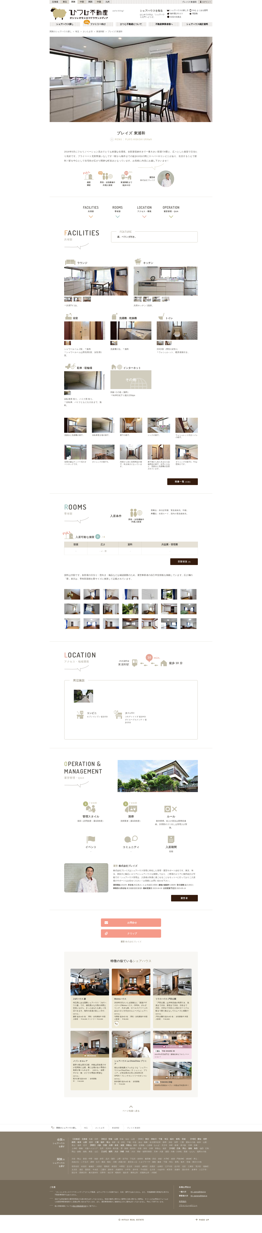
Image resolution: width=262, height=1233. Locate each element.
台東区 (160, 1166)
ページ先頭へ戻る (131, 1111)
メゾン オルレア (80, 1061)
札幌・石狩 (93, 1139)
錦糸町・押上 (191, 1159)
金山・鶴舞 (143, 1142)
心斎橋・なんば (153, 1145)
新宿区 (114, 1166)
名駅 (113, 1142)
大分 (116, 1152)
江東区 (190, 1166)
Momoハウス (120, 999)
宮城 (110, 1139)
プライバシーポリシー (188, 1205)
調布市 (110, 1170)
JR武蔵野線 (124, 661)
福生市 (125, 1173)
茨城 (183, 1139)
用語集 (193, 13)
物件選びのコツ (175, 13)
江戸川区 (168, 1166)
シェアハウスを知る (151, 10)
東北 (65, 2)
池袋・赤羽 (98, 1159)
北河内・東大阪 (112, 1148)
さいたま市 (88, 31)
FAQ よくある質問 (198, 10)
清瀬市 (177, 1170)
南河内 (133, 1148)
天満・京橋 (192, 1145)
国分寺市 (185, 1170)
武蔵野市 (119, 1170)
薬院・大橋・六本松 (173, 1152)
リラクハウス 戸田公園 (166, 999)
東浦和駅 (100, 31)
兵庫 (111, 1145)
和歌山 (129, 1145)
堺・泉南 (124, 1148)
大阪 (99, 1145)
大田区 (99, 1166)
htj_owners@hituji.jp (199, 1196)
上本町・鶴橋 (77, 1148)
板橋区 (91, 1166)
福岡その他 (201, 1152)
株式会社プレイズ (128, 866)
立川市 (152, 1170)
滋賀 (122, 1145)
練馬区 (145, 1166)
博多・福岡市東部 (144, 1152)
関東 (73, 2)
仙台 (127, 1139)
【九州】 (104, 1152)
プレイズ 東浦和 (115, 31)
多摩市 (194, 1170)
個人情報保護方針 (79, 1206)
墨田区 (88, 1170)
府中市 (135, 1170)
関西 (90, 2)
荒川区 (198, 1166)
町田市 (169, 1170)
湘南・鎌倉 (156, 1162)
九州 (107, 2)
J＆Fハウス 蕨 (79, 999)
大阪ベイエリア (91, 1148)
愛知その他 (190, 1142)
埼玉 (77, 31)
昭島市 (118, 1173)
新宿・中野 (87, 1159)
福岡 (110, 1152)
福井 (102, 1142)
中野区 (122, 1166)
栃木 (172, 1139)
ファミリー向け (98, 24)
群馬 (178, 1139)
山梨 (85, 1142)
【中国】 (172, 1148)
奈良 (116, 1145)
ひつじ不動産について (131, 24)
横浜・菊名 (106, 1162)
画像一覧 (183, 482)
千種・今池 (131, 1142)
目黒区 (152, 1166)
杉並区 (84, 1166)
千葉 (160, 1139)
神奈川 (154, 1139)
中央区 (95, 1170)
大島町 (154, 1173)
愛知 (199, 1139)
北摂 (101, 1148)
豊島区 (107, 1166)
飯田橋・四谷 (150, 1159)
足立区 (129, 1166)
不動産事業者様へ (164, 24)
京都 (105, 1145)
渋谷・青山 (76, 1159)
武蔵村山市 (144, 1173)
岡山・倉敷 (76, 1152)
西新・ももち (189, 1152)
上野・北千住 (122, 1159)
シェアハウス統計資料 (197, 24)
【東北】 (104, 1139)
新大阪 (183, 1145)
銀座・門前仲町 (177, 1159)
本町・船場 (173, 1145)
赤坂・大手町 (163, 1159)
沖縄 (122, 1152)
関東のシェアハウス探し (61, 31)
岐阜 (79, 1142)
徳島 (190, 1148)
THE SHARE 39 (164, 1051)
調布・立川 (95, 1162)
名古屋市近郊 (155, 1142)
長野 (205, 1139)
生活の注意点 (174, 17)
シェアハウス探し (65, 24)
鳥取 (196, 1148)
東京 (147, 1139)
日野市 (103, 1173)
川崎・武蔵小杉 (119, 1162)
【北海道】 (76, 1139)
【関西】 (92, 1145)
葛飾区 (206, 1166)
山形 (116, 1139)
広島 (178, 1148)
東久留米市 (93, 1173)
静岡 (73, 1142)
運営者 (185, 898)
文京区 (74, 1170)
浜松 (170, 1142)
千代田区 (144, 1170)
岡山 (184, 1148)
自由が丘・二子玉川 (80, 1162)
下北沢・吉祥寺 (136, 1159)
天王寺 (164, 1145)
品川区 (177, 1166)
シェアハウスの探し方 (177, 10)
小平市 (127, 1170)
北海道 (55, 2)
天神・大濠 (158, 1152)
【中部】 (193, 1139)
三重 (97, 1142)
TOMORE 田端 (163, 1082)
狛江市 (110, 1173)
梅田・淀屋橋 (138, 1145)
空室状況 (184, 561)
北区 (184, 1166)
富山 (108, 1142)
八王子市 (203, 1170)
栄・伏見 (121, 1142)
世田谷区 (75, 1166)
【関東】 (140, 1139)
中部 (82, 2)
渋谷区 (137, 1166)
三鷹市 (103, 1170)
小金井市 (161, 1170)
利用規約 (182, 1201)
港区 (81, 1170)
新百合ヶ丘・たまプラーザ (139, 1162)
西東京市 (83, 1173)
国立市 (74, 1173)
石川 (91, 1142)
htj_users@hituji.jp (198, 1192)
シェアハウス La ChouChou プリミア (130, 1062)
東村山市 (134, 1173)
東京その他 (197, 1162)
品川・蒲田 (110, 1159)
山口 (202, 1148)
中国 (99, 2)
